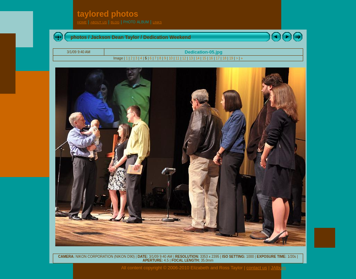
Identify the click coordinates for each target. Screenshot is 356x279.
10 (171, 58)
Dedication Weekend (167, 37)
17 (218, 58)
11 (177, 58)
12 (184, 58)
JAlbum (278, 267)
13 (191, 58)
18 (224, 58)
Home (82, 21)
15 (204, 58)
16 (211, 58)
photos (79, 37)
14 (198, 58)
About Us (98, 21)
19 (231, 58)
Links (157, 21)
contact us (256, 267)
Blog (115, 21)
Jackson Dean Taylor (115, 37)
